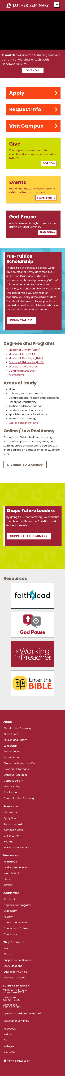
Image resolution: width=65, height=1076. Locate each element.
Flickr (7, 1040)
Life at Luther (12, 835)
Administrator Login (18, 1060)
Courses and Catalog (16, 928)
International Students (17, 847)
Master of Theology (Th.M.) (26, 358)
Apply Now (10, 818)
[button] (57, 5)
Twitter (8, 1034)
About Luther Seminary (18, 728)
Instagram (10, 1046)
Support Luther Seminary (19, 960)
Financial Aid (21, 320)
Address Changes (14, 977)
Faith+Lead (10, 861)
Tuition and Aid (13, 824)
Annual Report (12, 751)
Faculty (8, 916)
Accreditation (12, 757)
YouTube (9, 1052)
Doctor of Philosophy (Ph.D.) (26, 362)
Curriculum (10, 911)
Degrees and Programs (18, 905)
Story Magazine (13, 966)
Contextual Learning (16, 922)
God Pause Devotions (17, 867)
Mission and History (15, 740)
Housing (8, 841)
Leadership (10, 745)
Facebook (10, 1028)
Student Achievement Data (20, 763)
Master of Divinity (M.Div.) (25, 350)
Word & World (12, 873)
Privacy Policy (12, 786)
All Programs (17, 375)
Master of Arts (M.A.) (22, 354)
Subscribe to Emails (15, 971)
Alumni (8, 954)
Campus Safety (13, 780)
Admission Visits (13, 830)
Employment (11, 792)
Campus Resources (15, 775)
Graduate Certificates (23, 366)
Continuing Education (22, 370)
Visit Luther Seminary (16, 1021)
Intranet (9, 885)
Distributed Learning (25, 464)
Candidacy (10, 934)
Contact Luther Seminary (19, 798)
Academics (11, 899)
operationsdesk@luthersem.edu (23, 1013)
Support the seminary (28, 536)
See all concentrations (23, 423)
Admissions (10, 812)
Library (8, 879)
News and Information (17, 769)
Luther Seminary (28, 5)
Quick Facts (11, 734)
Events (8, 948)
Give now (32, 70)
